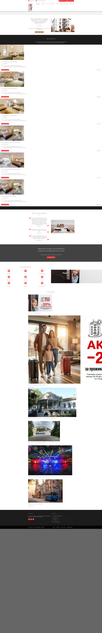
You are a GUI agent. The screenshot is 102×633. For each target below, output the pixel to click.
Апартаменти (58, 527)
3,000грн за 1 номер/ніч (5, 96)
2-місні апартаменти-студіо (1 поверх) (8, 196)
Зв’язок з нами (63, 527)
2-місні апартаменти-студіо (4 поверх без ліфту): (10, 142)
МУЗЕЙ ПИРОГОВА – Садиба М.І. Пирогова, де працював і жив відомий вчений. (41, 418)
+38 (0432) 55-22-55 (62, 0)
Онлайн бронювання (69, 527)
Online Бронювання (70, 0)
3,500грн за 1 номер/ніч (5, 69)
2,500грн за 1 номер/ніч (5, 123)
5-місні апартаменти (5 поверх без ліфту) (9, 115)
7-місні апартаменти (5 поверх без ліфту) (9, 61)
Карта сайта (42, 527)
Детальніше (99, 69)
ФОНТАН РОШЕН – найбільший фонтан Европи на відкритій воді (39, 476)
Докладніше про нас (39, 32)
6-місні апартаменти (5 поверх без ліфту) (9, 88)
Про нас (54, 527)
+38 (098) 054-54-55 (32, 0)
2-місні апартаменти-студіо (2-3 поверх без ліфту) (10, 169)
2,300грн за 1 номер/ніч (5, 150)
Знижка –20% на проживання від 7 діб (34, 312)
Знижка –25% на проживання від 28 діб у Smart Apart (36, 385)
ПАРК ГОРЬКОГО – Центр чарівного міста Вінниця (36, 442)
